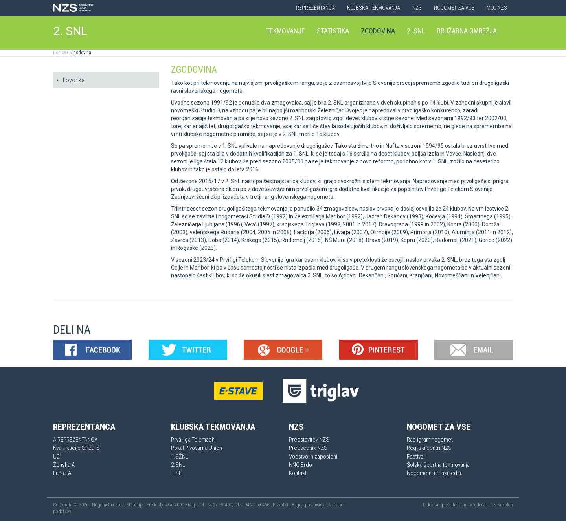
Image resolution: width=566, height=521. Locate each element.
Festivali (416, 456)
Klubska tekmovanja (373, 8)
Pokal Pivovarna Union (196, 447)
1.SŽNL (179, 456)
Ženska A (64, 464)
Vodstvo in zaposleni (313, 456)
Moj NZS (497, 8)
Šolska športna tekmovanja (438, 464)
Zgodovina (378, 31)
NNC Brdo (300, 464)
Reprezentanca (315, 8)
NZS (417, 8)
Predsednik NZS (308, 447)
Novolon (505, 505)
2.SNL (178, 464)
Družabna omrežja (467, 31)
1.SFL (177, 473)
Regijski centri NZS (429, 447)
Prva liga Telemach (193, 439)
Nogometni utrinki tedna (435, 473)
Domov (59, 52)
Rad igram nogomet (430, 439)
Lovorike (70, 80)
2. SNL (70, 31)
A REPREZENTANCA (75, 439)
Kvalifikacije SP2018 (76, 447)
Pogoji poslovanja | (310, 505)
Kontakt (298, 473)
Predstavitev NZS (309, 439)
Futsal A (62, 473)
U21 (57, 456)
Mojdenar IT (480, 505)
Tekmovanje (285, 31)
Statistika (333, 31)
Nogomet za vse (454, 8)
